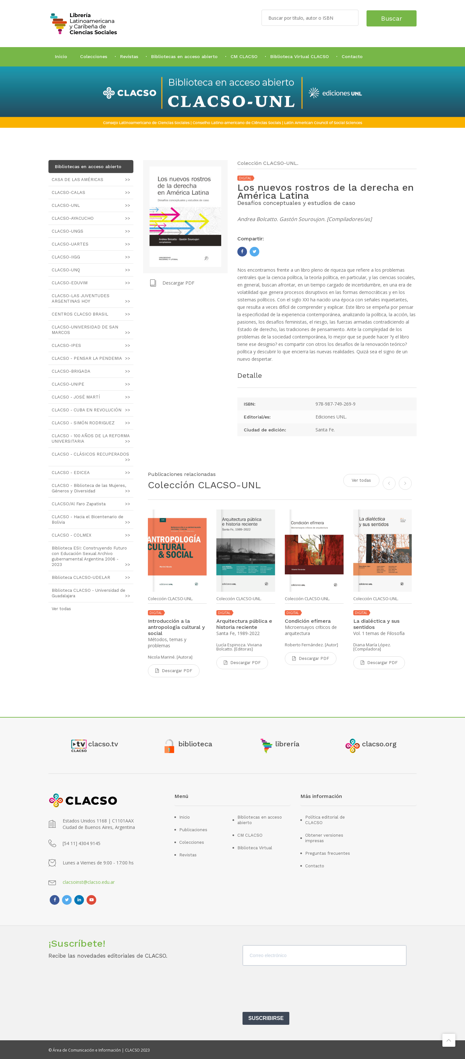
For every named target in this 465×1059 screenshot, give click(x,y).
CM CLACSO (244, 56)
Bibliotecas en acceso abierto (184, 56)
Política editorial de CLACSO (325, 819)
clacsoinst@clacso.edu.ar (89, 881)
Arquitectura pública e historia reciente (244, 624)
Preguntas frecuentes (327, 852)
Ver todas (361, 480)
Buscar (389, 18)
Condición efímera (308, 621)
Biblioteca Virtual (254, 846)
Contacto (352, 56)
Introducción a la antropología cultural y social (176, 627)
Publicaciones (193, 828)
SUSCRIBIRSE (266, 1017)
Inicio (61, 56)
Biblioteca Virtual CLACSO (299, 56)
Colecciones (93, 56)
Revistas (129, 56)
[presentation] (292, 990)
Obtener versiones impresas (324, 837)
